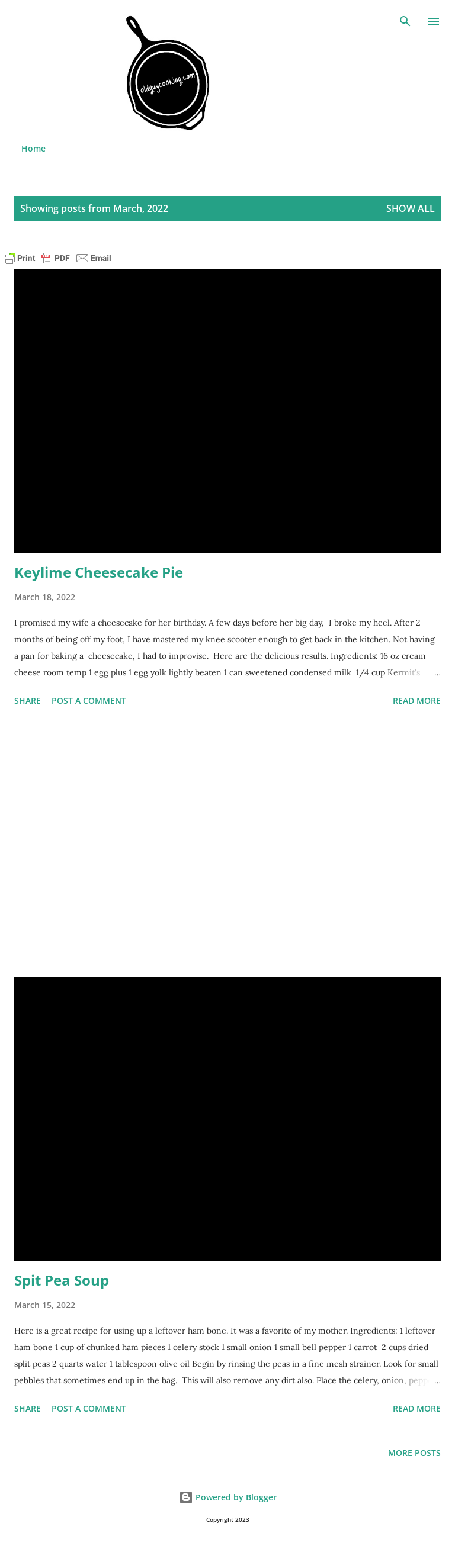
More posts (414, 1452)
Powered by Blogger (228, 1497)
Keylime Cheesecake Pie (98, 572)
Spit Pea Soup (61, 1280)
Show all (410, 208)
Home (33, 148)
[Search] (405, 21)
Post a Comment (89, 700)
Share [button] (27, 700)
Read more (417, 700)
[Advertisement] (227, 844)
